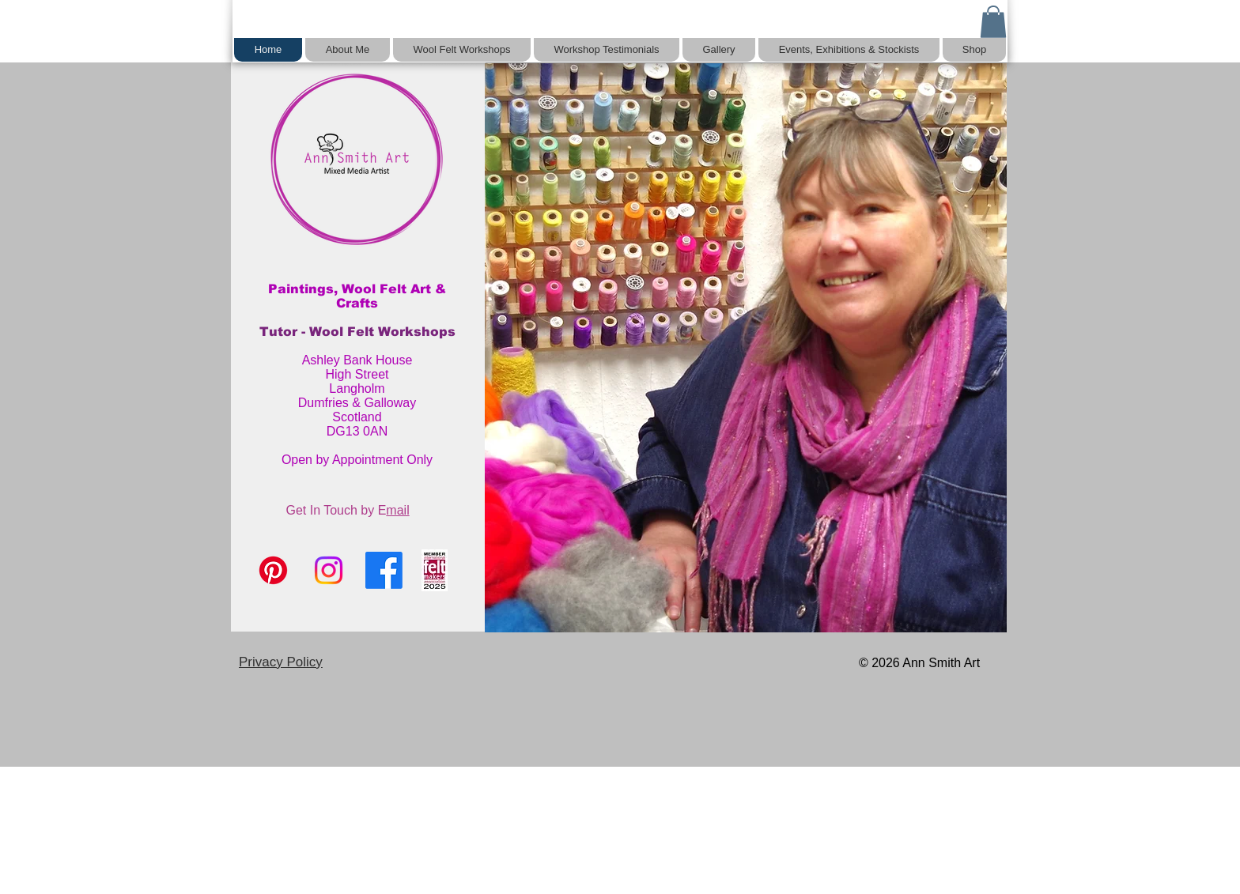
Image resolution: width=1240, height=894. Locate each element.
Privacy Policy (281, 662)
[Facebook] (384, 570)
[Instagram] (328, 570)
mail (397, 510)
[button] (993, 22)
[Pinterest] (273, 570)
